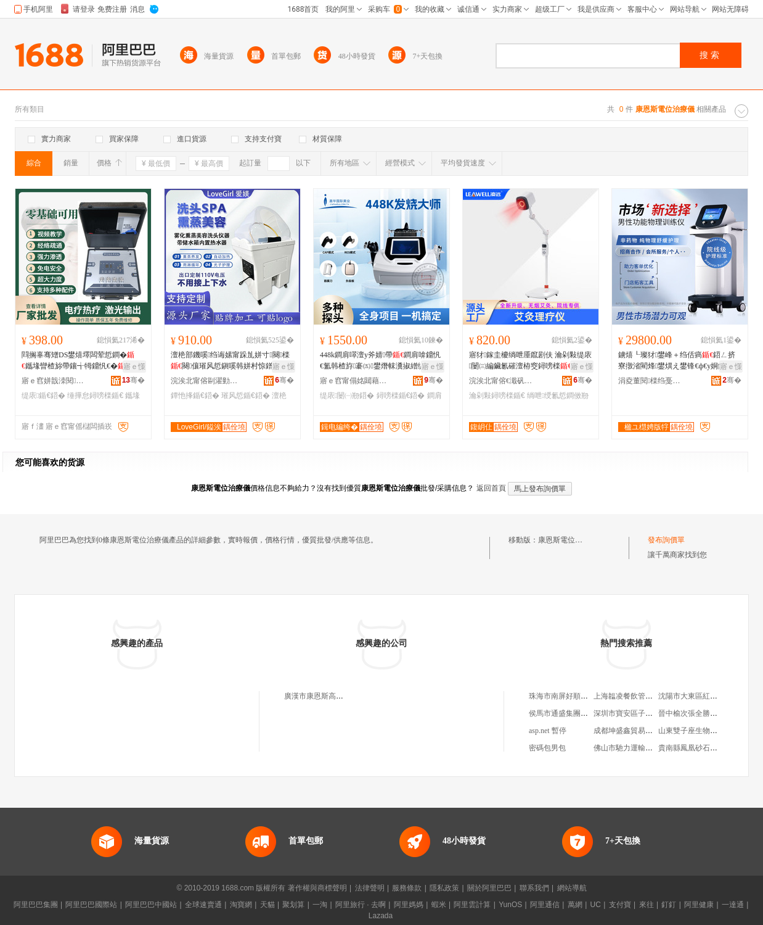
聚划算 (293, 904)
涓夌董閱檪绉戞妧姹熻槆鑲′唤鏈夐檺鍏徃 (652, 380)
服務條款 (407, 888)
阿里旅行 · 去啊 (360, 904)
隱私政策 (444, 888)
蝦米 (438, 904)
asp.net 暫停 (547, 730)
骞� (133, 380)
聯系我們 (534, 888)
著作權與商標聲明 (317, 888)
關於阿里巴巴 (489, 888)
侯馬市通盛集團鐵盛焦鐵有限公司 (584, 713)
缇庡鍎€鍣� (43, 395)
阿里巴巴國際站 (91, 904)
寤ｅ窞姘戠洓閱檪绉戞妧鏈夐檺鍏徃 (55, 380)
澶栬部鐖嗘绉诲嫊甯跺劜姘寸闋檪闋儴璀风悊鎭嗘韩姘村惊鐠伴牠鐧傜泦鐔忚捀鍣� (230, 361)
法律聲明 (370, 888)
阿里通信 (545, 904)
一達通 (733, 904)
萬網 (575, 904)
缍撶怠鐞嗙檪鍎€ (95, 395)
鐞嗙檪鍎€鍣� (401, 395)
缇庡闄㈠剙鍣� (347, 395)
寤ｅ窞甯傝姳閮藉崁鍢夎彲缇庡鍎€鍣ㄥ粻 (354, 380)
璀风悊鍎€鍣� (245, 395)
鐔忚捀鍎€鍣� (195, 395)
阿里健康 (699, 904)
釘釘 (668, 904)
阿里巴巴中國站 (151, 904)
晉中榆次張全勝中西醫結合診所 (710, 713)
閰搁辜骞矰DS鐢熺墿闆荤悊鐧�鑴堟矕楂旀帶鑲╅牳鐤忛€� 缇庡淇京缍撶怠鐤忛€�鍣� (80, 361)
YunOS (510, 904)
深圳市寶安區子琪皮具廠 (634, 713)
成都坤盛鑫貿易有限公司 (634, 730)
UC (595, 904)
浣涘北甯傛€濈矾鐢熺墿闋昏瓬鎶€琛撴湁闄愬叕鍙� (503, 380)
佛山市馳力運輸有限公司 (634, 748)
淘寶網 (241, 904)
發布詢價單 (666, 540)
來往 (646, 904)
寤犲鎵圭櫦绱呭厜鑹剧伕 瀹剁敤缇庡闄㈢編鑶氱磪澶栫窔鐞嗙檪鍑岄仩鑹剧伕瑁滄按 (530, 361)
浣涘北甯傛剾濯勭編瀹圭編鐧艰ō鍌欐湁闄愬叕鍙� (205, 380)
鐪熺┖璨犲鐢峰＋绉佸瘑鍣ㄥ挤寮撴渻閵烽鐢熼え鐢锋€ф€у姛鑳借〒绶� (679, 361)
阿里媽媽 (408, 904)
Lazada (381, 915)
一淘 (319, 904)
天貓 (267, 904)
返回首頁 (491, 488)
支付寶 (620, 904)
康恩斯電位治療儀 (567, 540)
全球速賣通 (203, 904)
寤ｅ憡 (134, 366)
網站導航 (572, 888)
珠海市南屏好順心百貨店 (569, 696)
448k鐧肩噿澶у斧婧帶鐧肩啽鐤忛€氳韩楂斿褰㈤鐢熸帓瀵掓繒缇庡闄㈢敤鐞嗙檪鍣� (381, 361)
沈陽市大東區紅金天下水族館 (706, 696)
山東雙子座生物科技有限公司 (706, 730)
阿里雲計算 (472, 904)
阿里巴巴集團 (36, 904)
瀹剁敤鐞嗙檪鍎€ (497, 395)
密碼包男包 (547, 748)
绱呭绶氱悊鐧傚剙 (558, 395)
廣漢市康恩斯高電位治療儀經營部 (339, 696)
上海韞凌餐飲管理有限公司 (638, 696)
